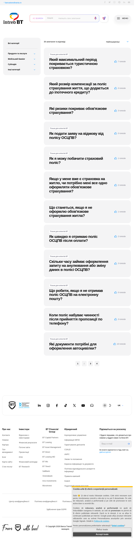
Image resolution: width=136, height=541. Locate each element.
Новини (5, 440)
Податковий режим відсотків (76, 486)
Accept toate (102, 534)
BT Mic (45, 462)
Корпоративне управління (75, 435)
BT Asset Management (51, 447)
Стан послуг (7, 467)
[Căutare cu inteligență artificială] (38, 18)
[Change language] (120, 405)
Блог (4, 457)
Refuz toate (102, 529)
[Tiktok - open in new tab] (65, 405)
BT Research (24, 467)
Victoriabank (47, 476)
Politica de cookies (101, 521)
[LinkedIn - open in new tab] (39, 405)
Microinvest (47, 486)
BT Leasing (47, 442)
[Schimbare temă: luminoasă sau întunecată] (107, 405)
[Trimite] (128, 444)
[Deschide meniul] (122, 18)
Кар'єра (5, 445)
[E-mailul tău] (112, 444)
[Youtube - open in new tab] (83, 405)
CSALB (67, 449)
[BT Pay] (12, 405)
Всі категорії (13, 43)
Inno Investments (49, 481)
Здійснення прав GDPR (56, 509)
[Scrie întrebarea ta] (74, 18)
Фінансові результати (28, 443)
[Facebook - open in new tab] (57, 405)
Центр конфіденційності (19, 501)
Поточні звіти (24, 447)
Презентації (24, 452)
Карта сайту (7, 462)
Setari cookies (118, 526)
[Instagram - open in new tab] (48, 405)
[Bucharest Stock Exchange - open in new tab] (24, 405)
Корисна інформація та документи (79, 464)
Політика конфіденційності (46, 501)
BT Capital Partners (50, 437)
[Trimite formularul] (104, 18)
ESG (21, 457)
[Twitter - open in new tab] (74, 405)
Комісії (67, 481)
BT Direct (46, 452)
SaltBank (46, 471)
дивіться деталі (105, 452)
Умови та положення (73, 459)
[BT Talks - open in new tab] (92, 405)
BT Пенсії (46, 466)
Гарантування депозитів (74, 445)
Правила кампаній (72, 476)
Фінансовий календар (28, 462)
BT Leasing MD (48, 457)
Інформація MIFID (72, 440)
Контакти (6, 435)
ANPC (67, 454)
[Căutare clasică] (50, 18)
